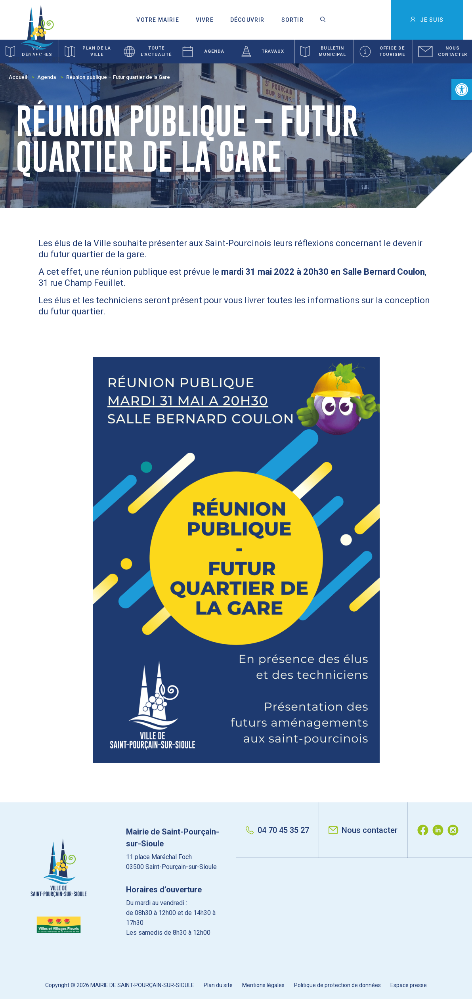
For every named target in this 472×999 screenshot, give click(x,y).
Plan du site (218, 985)
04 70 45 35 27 (277, 830)
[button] (461, 89)
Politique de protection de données (337, 985)
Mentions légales (263, 985)
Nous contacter (363, 830)
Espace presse (408, 985)
